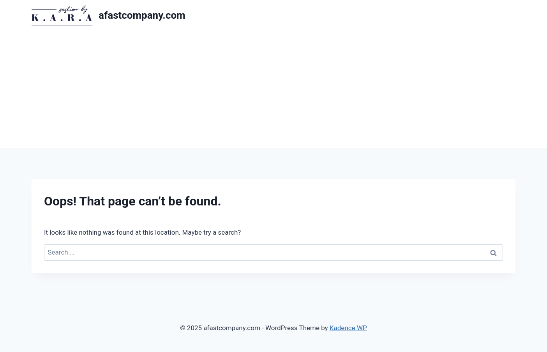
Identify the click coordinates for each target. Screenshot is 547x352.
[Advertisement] (273, 89)
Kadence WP (348, 328)
